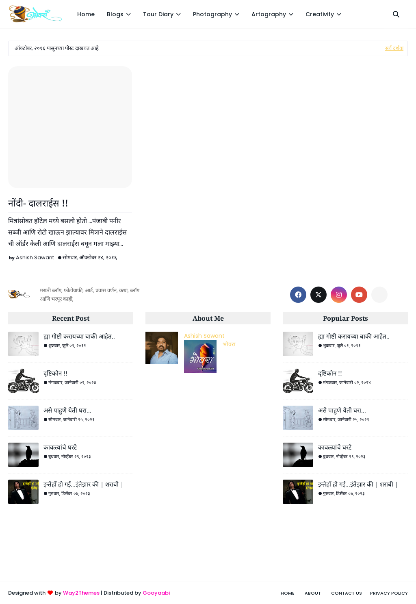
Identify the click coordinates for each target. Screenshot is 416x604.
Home (288, 593)
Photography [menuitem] (212, 14)
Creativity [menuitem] (320, 14)
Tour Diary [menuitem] (158, 14)
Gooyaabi (156, 593)
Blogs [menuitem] (115, 14)
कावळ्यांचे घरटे (60, 447)
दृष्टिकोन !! (55, 373)
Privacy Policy (389, 593)
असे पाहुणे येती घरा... (67, 410)
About (313, 593)
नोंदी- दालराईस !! (38, 202)
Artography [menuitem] (268, 14)
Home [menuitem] (86, 14)
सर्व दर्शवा (394, 48)
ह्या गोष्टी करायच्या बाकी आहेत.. (79, 336)
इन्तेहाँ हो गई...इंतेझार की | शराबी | (83, 484)
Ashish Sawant (35, 257)
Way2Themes (81, 593)
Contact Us (346, 593)
